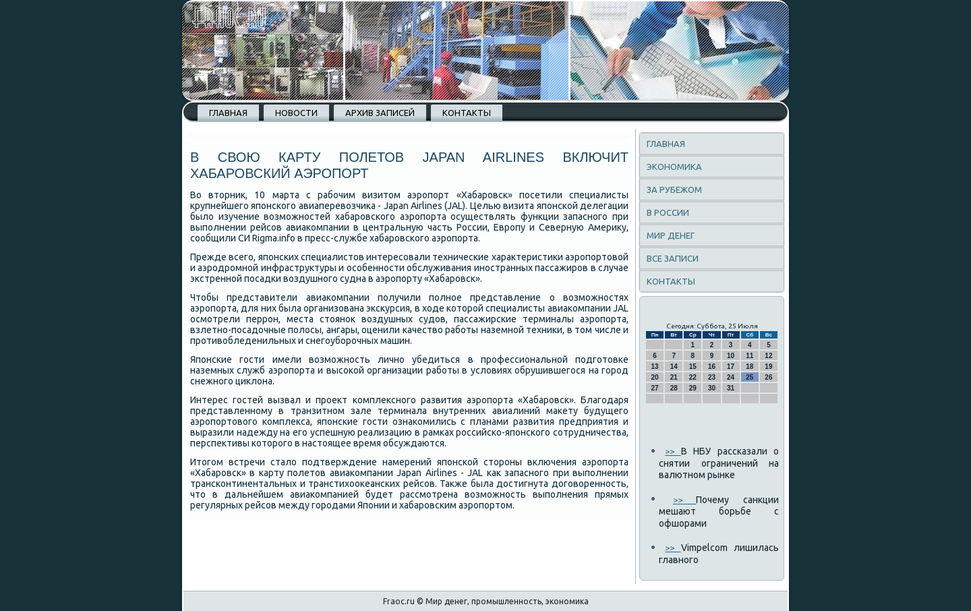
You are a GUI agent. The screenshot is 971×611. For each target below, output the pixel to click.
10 (730, 355)
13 (655, 366)
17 (730, 366)
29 (693, 388)
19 (768, 366)
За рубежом (674, 189)
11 (749, 355)
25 (749, 377)
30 (711, 388)
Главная (228, 112)
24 (730, 377)
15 (693, 366)
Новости (296, 112)
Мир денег (671, 235)
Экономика (674, 166)
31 (730, 388)
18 (749, 366)
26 (768, 377)
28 (674, 388)
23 (711, 377)
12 (768, 355)
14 (674, 366)
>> (672, 451)
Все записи (673, 258)
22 (693, 377)
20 (655, 377)
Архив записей (380, 112)
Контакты (466, 112)
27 (655, 388)
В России (668, 212)
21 (674, 377)
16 (711, 366)
